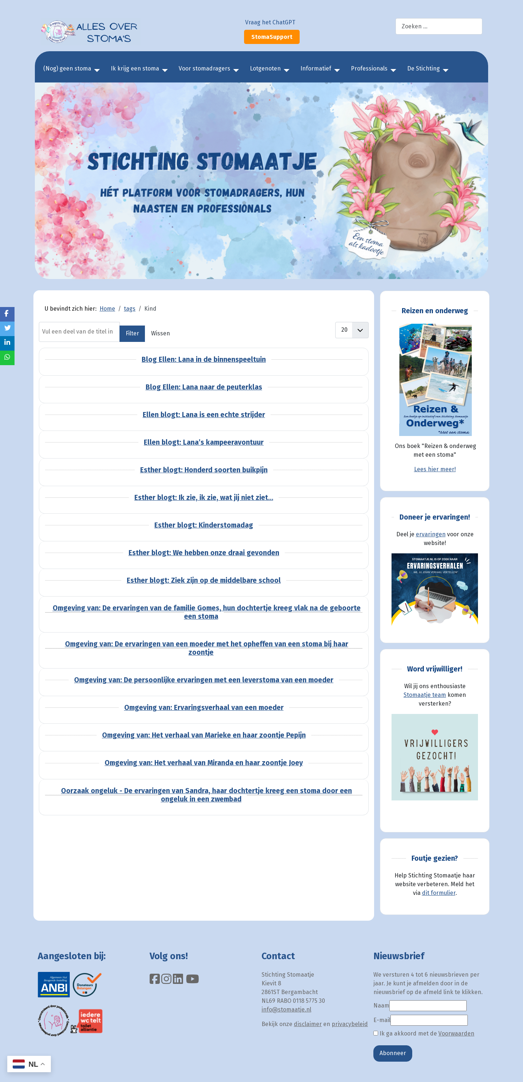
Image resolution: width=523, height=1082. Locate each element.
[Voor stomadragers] (234, 70)
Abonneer (393, 1053)
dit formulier (438, 892)
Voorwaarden (456, 1033)
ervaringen (431, 534)
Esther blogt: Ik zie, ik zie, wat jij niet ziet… (203, 497)
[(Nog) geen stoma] (95, 70)
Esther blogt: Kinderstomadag (203, 525)
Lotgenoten (265, 68)
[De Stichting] (444, 70)
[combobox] (439, 26)
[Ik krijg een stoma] (163, 70)
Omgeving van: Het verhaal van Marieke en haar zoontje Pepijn (204, 735)
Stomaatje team (425, 694)
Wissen (160, 333)
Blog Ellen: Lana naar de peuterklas (204, 387)
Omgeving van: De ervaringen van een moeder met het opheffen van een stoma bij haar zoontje (206, 648)
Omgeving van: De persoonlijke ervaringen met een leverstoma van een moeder (203, 680)
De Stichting (423, 68)
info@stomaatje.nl (286, 1009)
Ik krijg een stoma (135, 68)
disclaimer (308, 1024)
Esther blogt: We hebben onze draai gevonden (204, 553)
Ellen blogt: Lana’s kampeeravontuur (204, 442)
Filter (132, 333)
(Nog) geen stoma (67, 68)
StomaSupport (271, 36)
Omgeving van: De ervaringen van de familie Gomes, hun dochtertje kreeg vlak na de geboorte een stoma (207, 612)
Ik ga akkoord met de (423, 1033)
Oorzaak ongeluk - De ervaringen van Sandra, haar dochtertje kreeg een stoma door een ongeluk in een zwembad (206, 795)
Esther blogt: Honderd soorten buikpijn (204, 470)
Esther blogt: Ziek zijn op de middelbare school (204, 580)
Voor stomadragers (204, 68)
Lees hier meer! (435, 469)
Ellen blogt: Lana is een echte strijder (204, 415)
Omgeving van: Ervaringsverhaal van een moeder (204, 707)
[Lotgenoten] (285, 70)
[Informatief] (335, 70)
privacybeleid (350, 1024)
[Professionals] (392, 70)
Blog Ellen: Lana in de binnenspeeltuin (204, 359)
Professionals (369, 68)
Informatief (315, 68)
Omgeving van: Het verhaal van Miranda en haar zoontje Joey (204, 763)
